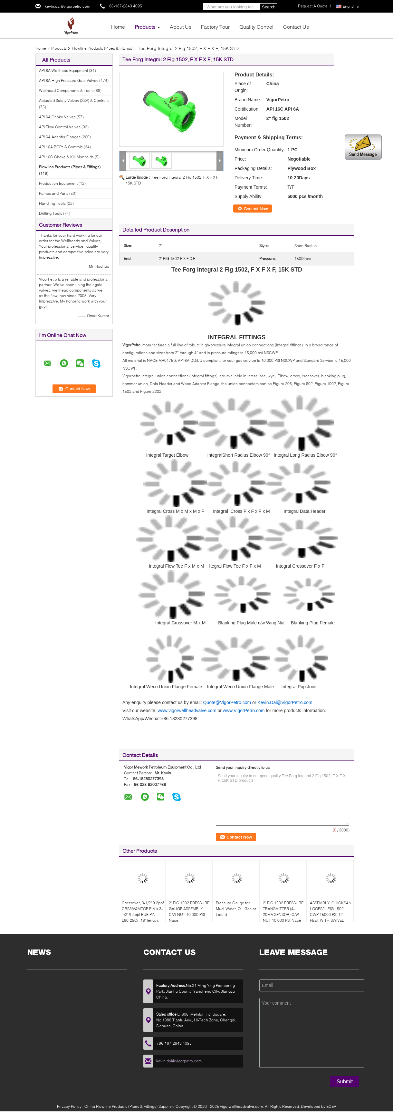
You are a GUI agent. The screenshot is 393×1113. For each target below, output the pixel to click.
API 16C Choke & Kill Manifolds (66, 156)
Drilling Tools (50, 213)
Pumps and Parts (53, 193)
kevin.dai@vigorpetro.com (67, 6)
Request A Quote (313, 6)
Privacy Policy (69, 1106)
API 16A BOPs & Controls (61, 146)
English (351, 6)
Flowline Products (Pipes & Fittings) (102, 48)
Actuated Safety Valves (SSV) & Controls (74, 100)
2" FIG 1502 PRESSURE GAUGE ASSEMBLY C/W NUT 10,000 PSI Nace (189, 911)
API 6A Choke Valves (57, 116)
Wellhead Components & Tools (66, 90)
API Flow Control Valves (60, 126)
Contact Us (296, 27)
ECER (331, 1106)
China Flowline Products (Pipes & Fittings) (121, 1106)
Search (268, 7)
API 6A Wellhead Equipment (63, 70)
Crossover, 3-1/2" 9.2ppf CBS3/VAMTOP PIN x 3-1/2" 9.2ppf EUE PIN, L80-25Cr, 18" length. (143, 911)
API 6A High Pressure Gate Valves (68, 80)
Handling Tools (52, 203)
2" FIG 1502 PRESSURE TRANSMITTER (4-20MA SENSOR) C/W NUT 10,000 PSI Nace (283, 911)
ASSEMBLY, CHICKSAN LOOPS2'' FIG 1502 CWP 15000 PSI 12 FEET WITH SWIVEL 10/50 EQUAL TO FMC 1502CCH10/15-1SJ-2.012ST (330, 920)
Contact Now (256, 208)
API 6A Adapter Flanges (60, 136)
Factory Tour (215, 27)
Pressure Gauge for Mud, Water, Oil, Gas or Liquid (236, 908)
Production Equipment (58, 183)
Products (145, 27)
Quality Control (256, 27)
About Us (180, 27)
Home (118, 27)
